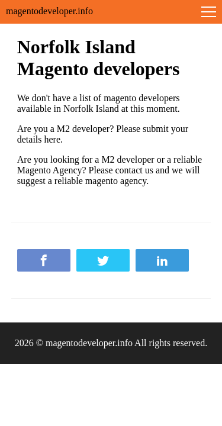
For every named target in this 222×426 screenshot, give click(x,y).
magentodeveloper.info (49, 11)
